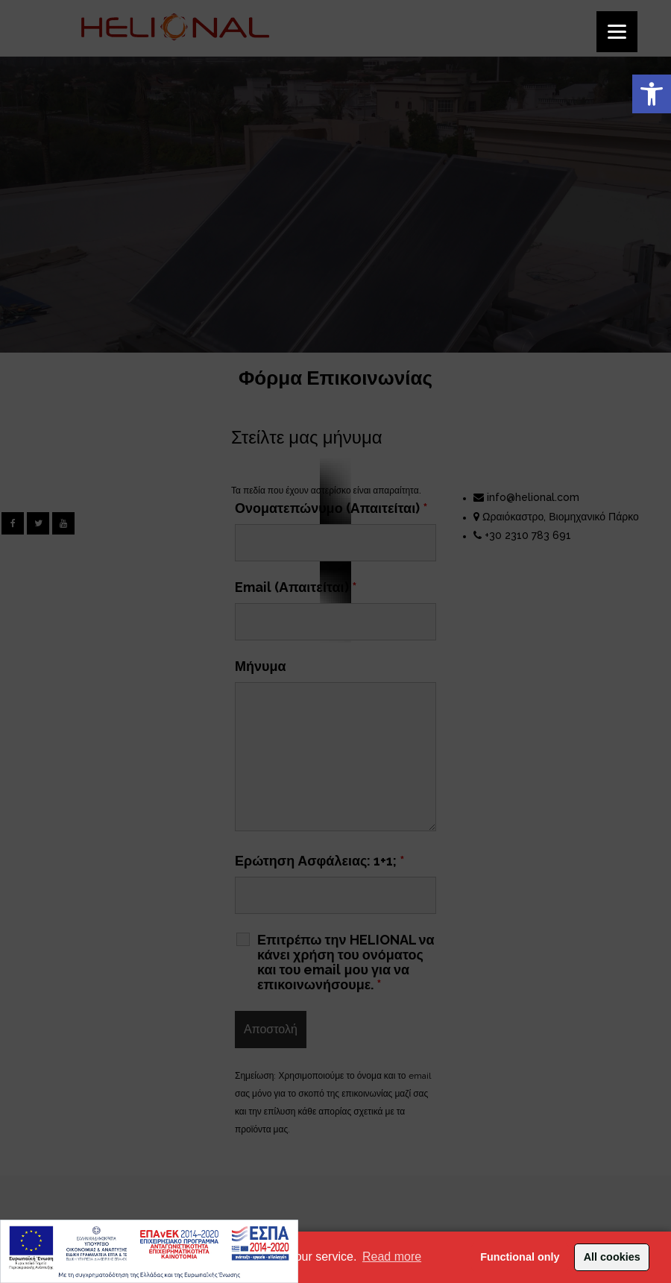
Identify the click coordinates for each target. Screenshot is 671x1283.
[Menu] (616, 31)
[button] (651, 94)
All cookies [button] (612, 1257)
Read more (391, 1256)
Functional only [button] (519, 1257)
